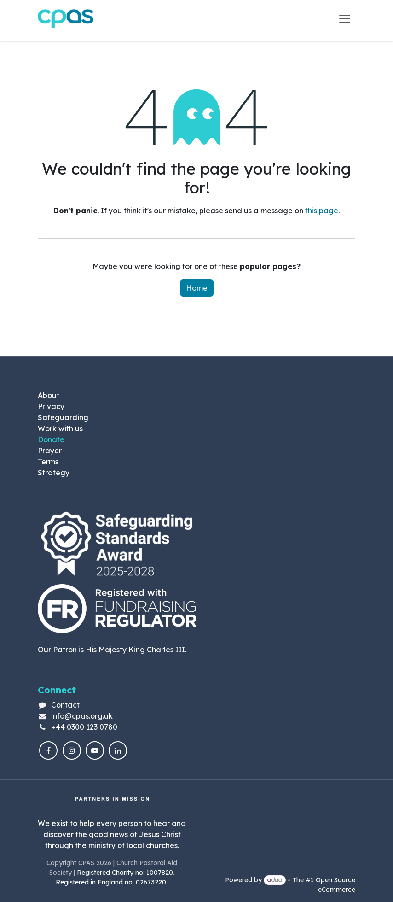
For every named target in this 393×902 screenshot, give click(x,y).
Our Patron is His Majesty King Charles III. (112, 649)
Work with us (60, 428)
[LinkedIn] (118, 750)
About (48, 395)
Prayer (50, 450)
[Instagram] (72, 750)
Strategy (53, 472)
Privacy (51, 406)
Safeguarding (63, 417)
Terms (48, 461)
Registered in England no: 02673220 (112, 882)
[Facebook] (48, 750)
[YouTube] (95, 750)
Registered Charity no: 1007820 (125, 872)
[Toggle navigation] (344, 18)
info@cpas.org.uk (82, 715)
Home (197, 288)
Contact (65, 704)
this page (321, 210)
